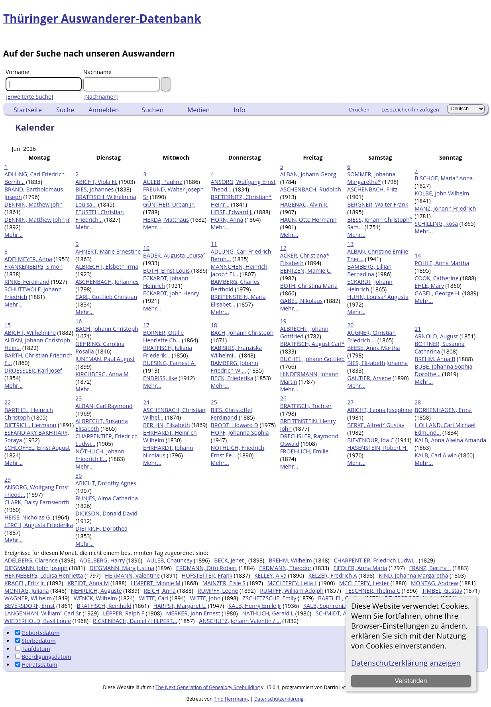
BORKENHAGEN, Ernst (443, 410)
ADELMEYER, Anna (28, 259)
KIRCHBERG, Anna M (101, 374)
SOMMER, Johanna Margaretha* (371, 178)
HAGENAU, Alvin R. (304, 204)
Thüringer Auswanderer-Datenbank (102, 18)
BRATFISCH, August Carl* (312, 344)
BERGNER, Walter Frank (377, 204)
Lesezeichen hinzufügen (410, 109)
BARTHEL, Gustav (340, 598)
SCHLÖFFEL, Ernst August (37, 447)
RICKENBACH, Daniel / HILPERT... (135, 621)
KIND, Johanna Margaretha (413, 575)
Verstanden (411, 681)
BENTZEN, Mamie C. (306, 270)
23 (78, 398)
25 (214, 402)
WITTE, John (205, 598)
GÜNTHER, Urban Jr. (169, 204)
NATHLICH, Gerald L (268, 613)
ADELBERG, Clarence (31, 560)
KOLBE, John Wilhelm (441, 193)
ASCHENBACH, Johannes (107, 281)
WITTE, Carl (153, 598)
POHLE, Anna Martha (441, 263)
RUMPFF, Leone (218, 590)
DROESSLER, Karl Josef (33, 370)
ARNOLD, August (436, 336)
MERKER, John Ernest (193, 613)
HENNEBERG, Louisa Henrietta (43, 575)
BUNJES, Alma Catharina (106, 498)
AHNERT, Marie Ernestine (108, 251)
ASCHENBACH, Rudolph (310, 189)
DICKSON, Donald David (106, 513)
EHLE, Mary (429, 285)
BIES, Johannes (94, 189)
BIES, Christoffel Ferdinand (231, 413)
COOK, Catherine (436, 278)
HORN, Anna (227, 219)
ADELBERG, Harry (102, 560)
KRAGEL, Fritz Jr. (24, 583)
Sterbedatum (35, 641)
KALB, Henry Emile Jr (254, 605)
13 (350, 244)
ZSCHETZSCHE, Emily (269, 598)
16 (78, 321)
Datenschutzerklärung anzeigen (406, 663)
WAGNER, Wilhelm (28, 598)
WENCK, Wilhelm (95, 598)
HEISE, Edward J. (232, 212)
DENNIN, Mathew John (33, 204)
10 (146, 248)
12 (283, 248)
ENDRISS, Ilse (160, 378)
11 (214, 244)
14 (417, 255)
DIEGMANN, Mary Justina (122, 568)
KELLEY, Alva (270, 575)
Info (239, 109)
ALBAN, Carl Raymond (103, 406)
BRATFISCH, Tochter (306, 406)
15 (7, 325)
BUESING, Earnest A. (169, 363)
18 (214, 325)
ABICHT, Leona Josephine (379, 410)
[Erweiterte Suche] (29, 96)
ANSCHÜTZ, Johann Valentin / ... (240, 621)
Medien (198, 109)
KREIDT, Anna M (88, 583)
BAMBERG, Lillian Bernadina (369, 270)
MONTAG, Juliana (26, 590)
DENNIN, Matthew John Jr (37, 219)
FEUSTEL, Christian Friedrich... (99, 215)
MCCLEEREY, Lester (364, 583)
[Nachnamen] (101, 96)
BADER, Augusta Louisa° (174, 255)
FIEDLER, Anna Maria (360, 568)
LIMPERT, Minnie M (156, 583)
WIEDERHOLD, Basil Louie (37, 621)
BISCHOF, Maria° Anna (443, 178)
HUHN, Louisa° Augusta (378, 297)
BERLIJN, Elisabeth (166, 425)
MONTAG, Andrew (434, 583)
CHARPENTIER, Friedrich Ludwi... (376, 560)
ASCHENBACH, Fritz (372, 189)
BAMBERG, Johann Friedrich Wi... (234, 366)
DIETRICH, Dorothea (101, 528)
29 (7, 479)
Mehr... (13, 234)
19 (283, 321)
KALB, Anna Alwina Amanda (450, 440)
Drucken (359, 109)
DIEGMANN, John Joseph (36, 568)
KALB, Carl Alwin (435, 455)
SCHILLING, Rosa (436, 223)
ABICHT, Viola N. (96, 182)
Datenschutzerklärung (279, 698)
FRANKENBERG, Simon (33, 266)
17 (146, 325)
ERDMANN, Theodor (285, 568)
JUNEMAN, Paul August (105, 359)
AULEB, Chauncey (169, 560)
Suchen (152, 109)
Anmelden (103, 109)
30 (78, 475)
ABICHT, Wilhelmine (30, 332)
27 (350, 402)
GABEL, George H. (437, 293)
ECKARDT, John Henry (171, 293)
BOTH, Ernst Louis (166, 270)
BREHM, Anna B (434, 359)
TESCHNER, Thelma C (373, 590)
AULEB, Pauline (163, 182)
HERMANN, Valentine (132, 575)
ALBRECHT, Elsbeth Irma (106, 266)
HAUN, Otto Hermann (308, 219)
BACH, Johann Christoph (106, 328)
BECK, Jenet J (230, 560)
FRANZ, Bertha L (430, 568)
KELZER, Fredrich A (332, 575)
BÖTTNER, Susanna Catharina (439, 347)
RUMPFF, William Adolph (292, 590)
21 (417, 328)
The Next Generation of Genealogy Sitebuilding (207, 687)
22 (7, 402)
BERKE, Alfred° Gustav (375, 425)
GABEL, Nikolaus (301, 301)
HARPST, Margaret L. (180, 605)
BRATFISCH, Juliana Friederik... (167, 351)
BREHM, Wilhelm (290, 560)
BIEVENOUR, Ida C (370, 440)
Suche (65, 109)
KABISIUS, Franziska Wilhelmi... (236, 351)
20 (350, 325)
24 (146, 402)
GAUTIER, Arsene (369, 378)
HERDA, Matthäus (166, 219)
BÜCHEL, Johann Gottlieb (312, 359)
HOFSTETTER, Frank (207, 575)
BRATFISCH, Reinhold (104, 605)
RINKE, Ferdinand (26, 281)
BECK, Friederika (232, 378)
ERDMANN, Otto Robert (207, 568)
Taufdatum (32, 648)
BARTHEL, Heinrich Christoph (28, 413)
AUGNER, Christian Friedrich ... (371, 336)
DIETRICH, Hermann (30, 425)
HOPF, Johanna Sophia (240, 432)
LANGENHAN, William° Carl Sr (42, 613)
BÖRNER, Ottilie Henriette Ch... (163, 336)
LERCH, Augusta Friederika (38, 525)
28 (417, 402)
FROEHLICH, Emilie (304, 451)
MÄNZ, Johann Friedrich (445, 208)
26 (283, 398)
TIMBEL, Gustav (442, 590)
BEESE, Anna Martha (373, 348)
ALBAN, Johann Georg (308, 174)
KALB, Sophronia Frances (335, 605)
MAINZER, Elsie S (224, 583)
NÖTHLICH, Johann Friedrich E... (99, 455)
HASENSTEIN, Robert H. (377, 447)
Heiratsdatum (36, 664)
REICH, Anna (159, 590)
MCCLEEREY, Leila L (292, 583)
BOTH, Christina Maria (309, 285)
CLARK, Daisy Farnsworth (36, 502)
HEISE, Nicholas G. (27, 517)
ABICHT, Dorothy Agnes (105, 483)
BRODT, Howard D (234, 425)
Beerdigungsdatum (43, 656)
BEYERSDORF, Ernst (29, 605)
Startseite (28, 109)
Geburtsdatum (37, 633)
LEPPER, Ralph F (123, 613)
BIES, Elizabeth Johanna (377, 363)
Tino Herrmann (230, 698)
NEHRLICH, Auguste (96, 590)
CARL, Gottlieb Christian (106, 297)
